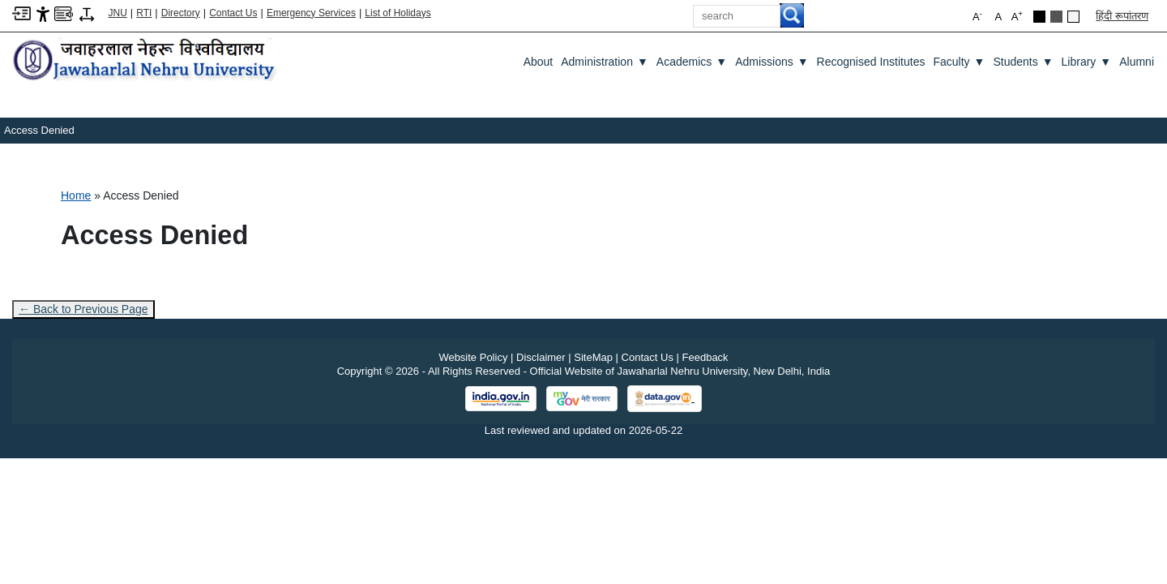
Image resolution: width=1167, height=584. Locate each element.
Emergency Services (311, 13)
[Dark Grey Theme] (1056, 17)
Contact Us (233, 13)
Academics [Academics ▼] (691, 61)
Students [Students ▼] (1023, 61)
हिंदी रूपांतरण (1122, 16)
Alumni (1136, 61)
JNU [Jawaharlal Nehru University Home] (118, 13)
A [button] (1017, 16)
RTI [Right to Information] (144, 13)
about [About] (539, 61)
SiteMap (593, 357)
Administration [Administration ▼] (604, 61)
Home (76, 195)
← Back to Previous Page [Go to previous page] (83, 309)
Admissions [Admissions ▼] (771, 61)
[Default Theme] (1073, 17)
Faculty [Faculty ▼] (959, 61)
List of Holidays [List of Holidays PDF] (397, 13)
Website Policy (472, 357)
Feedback (705, 357)
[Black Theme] (1039, 17)
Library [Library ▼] (1087, 61)
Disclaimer (541, 357)
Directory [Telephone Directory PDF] (180, 13)
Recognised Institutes (871, 61)
